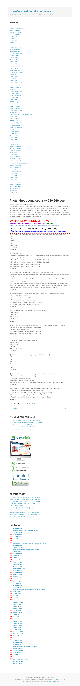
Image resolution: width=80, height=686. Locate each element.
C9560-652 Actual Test (16, 127)
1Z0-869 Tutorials (15, 133)
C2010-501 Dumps (15, 64)
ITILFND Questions (15, 68)
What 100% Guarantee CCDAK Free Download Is (24, 503)
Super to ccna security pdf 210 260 (23, 425)
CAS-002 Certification (16, 32)
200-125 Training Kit (15, 47)
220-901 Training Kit (15, 161)
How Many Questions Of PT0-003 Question (22, 508)
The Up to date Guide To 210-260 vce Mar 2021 (26, 420)
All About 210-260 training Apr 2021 (23, 429)
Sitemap (58, 679)
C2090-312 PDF (14, 192)
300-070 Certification (15, 184)
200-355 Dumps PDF (16, 87)
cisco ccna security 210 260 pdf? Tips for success (27, 427)
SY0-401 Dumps (14, 26)
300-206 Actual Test (15, 165)
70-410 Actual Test (15, 51)
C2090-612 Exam (15, 55)
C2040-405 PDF (14, 116)
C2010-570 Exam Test (16, 53)
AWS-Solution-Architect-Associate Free (21, 114)
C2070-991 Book (14, 173)
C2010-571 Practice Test (17, 45)
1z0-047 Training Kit (15, 123)
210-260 (13, 204)
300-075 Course (14, 43)
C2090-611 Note (14, 99)
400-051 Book (14, 59)
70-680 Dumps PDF (15, 49)
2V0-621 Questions (15, 144)
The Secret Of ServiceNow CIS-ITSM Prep (22, 516)
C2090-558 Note (14, 62)
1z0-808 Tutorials (14, 57)
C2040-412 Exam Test (16, 91)
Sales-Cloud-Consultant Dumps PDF (20, 163)
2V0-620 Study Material (16, 66)
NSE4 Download (14, 74)
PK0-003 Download (15, 150)
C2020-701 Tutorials (15, 171)
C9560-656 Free (14, 76)
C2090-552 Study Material (17, 104)
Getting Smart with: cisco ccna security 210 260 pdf (27, 422)
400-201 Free (13, 190)
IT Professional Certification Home (30, 11)
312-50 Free (13, 38)
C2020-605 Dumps (15, 140)
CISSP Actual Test (15, 89)
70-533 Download (15, 188)
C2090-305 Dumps (15, 178)
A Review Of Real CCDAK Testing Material (22, 505)
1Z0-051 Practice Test (16, 121)
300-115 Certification (15, 146)
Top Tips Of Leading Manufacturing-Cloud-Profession (24, 512)
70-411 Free (13, 152)
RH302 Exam (13, 169)
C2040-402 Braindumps (16, 110)
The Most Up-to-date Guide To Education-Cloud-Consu (25, 499)
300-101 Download (15, 112)
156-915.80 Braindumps (16, 186)
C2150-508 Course (15, 118)
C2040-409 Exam (15, 131)
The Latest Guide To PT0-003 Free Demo (21, 510)
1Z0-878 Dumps (14, 102)
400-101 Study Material (16, 28)
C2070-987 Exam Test (16, 167)
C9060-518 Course (15, 80)
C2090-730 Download (16, 36)
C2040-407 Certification (16, 70)
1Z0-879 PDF (13, 78)
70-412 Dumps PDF (15, 125)
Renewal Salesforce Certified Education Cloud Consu (25, 497)
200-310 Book (14, 135)
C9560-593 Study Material (17, 180)
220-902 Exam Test (15, 129)
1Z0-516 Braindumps (15, 34)
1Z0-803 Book (14, 97)
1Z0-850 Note (13, 175)
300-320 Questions (15, 30)
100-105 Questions (15, 106)
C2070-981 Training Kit (16, 85)
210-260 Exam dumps (35, 404)
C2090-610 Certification (16, 108)
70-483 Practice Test (15, 159)
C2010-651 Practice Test (17, 83)
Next (64, 408)
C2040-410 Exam (15, 93)
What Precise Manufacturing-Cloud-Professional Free (25, 514)
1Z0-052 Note (13, 137)
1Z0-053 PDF (13, 40)
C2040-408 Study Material (17, 142)
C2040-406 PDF (14, 154)
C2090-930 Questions (16, 182)
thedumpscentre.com (54, 681)
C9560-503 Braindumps (16, 72)
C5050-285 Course (15, 156)
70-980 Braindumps (15, 148)
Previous (15, 408)
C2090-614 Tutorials (15, 95)
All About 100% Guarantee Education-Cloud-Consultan (25, 501)
